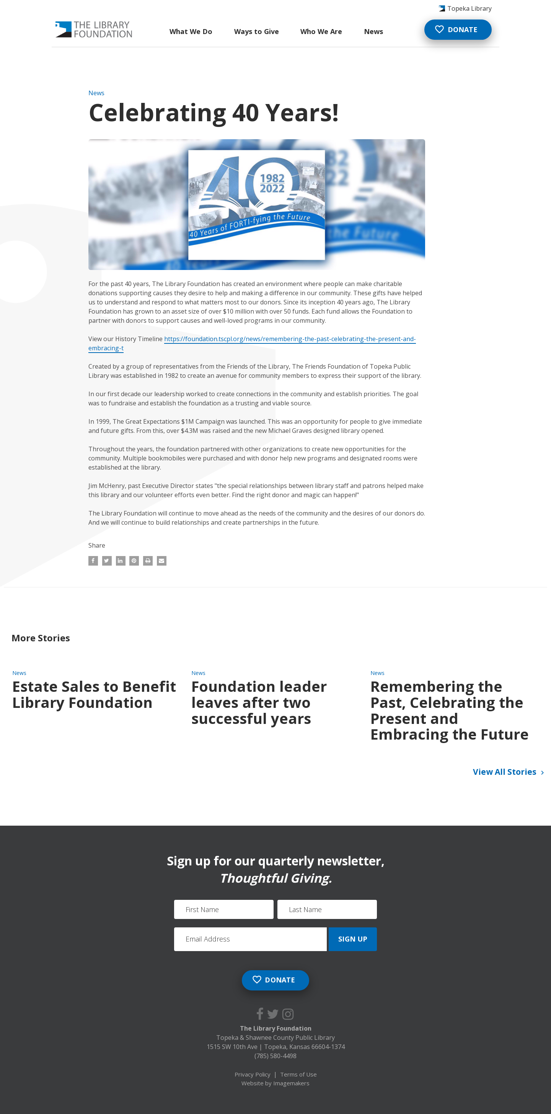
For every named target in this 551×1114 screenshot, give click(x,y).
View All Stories (509, 772)
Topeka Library (469, 8)
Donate (456, 29)
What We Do (191, 31)
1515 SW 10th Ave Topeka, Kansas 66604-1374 (276, 1046)
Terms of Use (298, 1074)
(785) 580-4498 (275, 1056)
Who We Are (321, 31)
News (373, 31)
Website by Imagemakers (275, 1083)
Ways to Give (256, 31)
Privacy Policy (253, 1074)
